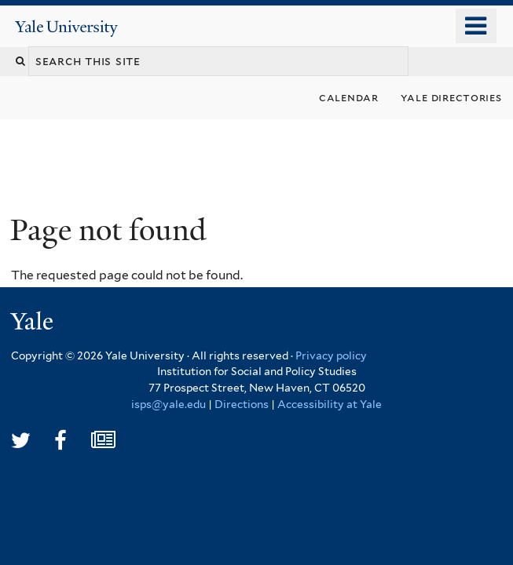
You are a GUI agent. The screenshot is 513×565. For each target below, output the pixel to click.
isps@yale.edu (168, 404)
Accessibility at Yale (329, 404)
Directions (241, 404)
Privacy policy (331, 355)
